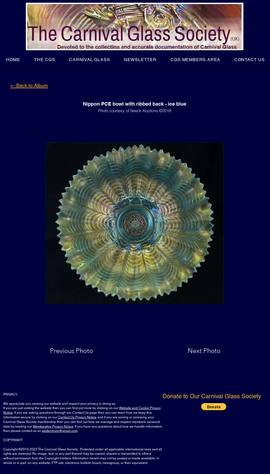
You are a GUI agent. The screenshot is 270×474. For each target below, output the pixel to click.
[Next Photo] (193, 350)
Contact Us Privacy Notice (77, 417)
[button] (44, 60)
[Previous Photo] (79, 350)
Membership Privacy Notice (53, 426)
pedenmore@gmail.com (59, 431)
